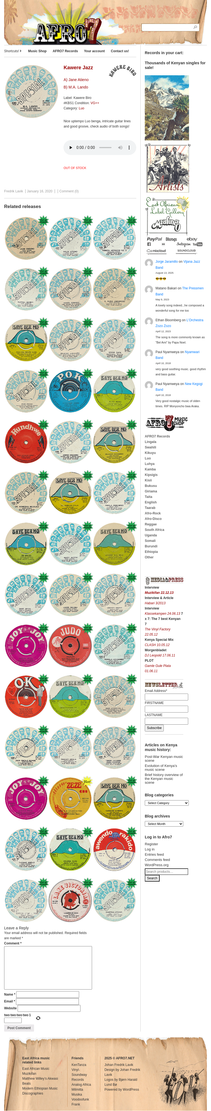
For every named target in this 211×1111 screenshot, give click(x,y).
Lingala (150, 442)
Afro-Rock (153, 513)
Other (149, 557)
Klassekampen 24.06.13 (163, 614)
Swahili (150, 447)
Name (9, 994)
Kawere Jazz (78, 67)
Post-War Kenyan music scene (164, 759)
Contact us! (120, 51)
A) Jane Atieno (75, 79)
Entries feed (154, 854)
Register (151, 844)
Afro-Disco (153, 519)
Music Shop (37, 51)
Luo (81, 108)
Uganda (151, 535)
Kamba (150, 469)
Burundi (151, 546)
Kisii (148, 480)
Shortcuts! (12, 51)
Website (10, 1008)
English (151, 502)
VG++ (94, 103)
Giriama (151, 491)
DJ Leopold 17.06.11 (160, 655)
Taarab (150, 508)
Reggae (151, 524)
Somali (150, 541)
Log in (149, 849)
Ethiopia (151, 552)
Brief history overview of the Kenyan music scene (164, 779)
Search (152, 878)
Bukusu (151, 486)
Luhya (149, 464)
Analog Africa (81, 1085)
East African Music (35, 1069)
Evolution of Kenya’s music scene (161, 768)
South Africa (154, 530)
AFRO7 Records (65, 51)
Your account (94, 51)
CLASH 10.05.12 (157, 645)
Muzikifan (29, 1074)
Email (9, 1001)
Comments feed (157, 860)
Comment (12, 943)
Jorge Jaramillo (167, 262)
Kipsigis (151, 475)
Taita (148, 497)
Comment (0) (69, 191)
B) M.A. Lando (75, 87)
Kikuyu (150, 453)
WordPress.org (156, 865)
